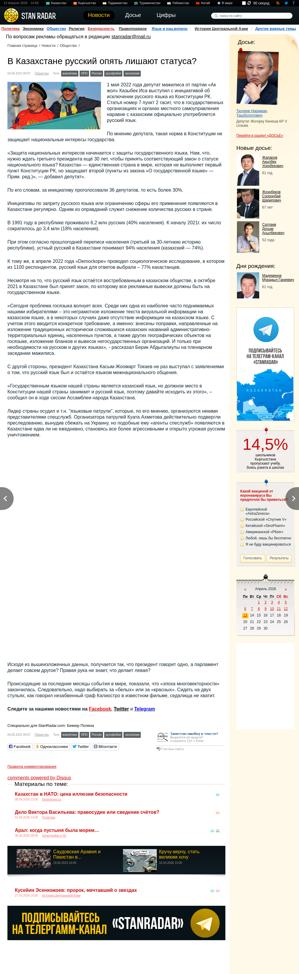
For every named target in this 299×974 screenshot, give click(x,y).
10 (272, 609)
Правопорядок (133, 28)
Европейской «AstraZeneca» (258, 511)
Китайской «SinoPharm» (265, 526)
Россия (97, 73)
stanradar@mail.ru (131, 36)
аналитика (70, 73)
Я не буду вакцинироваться (268, 544)
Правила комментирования (31, 766)
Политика (10, 28)
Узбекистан (180, 3)
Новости (48, 46)
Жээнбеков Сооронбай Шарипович (271, 196)
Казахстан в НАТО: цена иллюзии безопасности (71, 794)
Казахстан (59, 3)
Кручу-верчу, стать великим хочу (179, 854)
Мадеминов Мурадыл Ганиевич (278, 278)
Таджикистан (117, 3)
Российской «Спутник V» (266, 519)
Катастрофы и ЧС (54, 835)
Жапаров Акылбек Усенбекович (272, 161)
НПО (84, 73)
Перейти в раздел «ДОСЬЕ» (259, 136)
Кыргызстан (87, 3)
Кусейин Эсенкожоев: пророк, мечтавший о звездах (76, 890)
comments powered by (39, 777)
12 (286, 609)
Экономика (33, 28)
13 (245, 615)
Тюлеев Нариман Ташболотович (251, 113)
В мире (227, 3)
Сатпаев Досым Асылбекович (273, 229)
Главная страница (22, 46)
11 (279, 609)
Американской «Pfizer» (264, 532)
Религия (77, 28)
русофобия (113, 73)
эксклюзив (132, 73)
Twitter (121, 708)
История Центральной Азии (221, 28)
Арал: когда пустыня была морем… (57, 830)
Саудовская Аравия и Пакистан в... (77, 854)
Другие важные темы (275, 28)
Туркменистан (149, 3)
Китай (205, 3)
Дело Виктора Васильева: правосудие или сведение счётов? (87, 812)
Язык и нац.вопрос (170, 28)
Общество (56, 28)
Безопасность (101, 28)
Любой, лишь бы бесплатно (268, 538)
